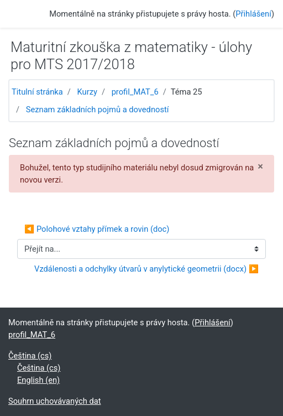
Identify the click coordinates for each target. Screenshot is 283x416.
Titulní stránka (37, 92)
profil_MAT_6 (135, 92)
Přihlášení (253, 14)
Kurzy (87, 92)
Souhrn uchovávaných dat (54, 401)
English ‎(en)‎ (38, 380)
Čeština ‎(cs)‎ (29, 356)
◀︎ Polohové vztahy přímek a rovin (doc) (96, 229)
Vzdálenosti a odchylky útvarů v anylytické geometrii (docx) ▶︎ (146, 269)
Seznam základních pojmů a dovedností (97, 110)
